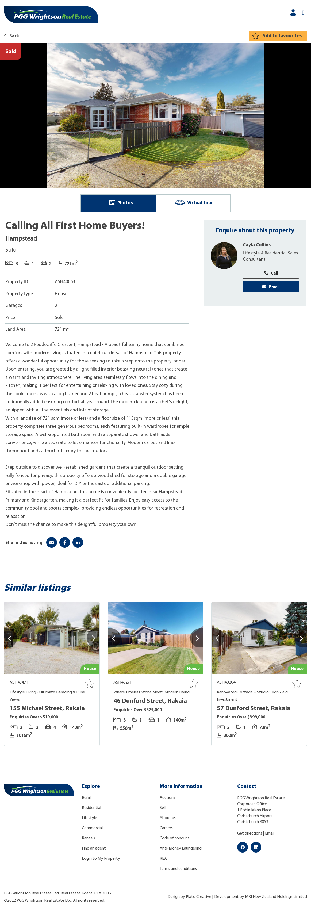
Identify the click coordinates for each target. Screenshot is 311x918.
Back (11, 36)
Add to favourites (282, 35)
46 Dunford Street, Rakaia (150, 701)
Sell (163, 808)
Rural (86, 798)
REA (163, 859)
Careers (166, 828)
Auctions (167, 798)
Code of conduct (174, 838)
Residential (91, 808)
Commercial (92, 828)
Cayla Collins (257, 245)
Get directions (249, 833)
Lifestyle (89, 818)
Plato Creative (198, 897)
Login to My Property (101, 859)
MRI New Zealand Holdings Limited (276, 897)
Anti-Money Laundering (181, 848)
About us (168, 818)
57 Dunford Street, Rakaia (253, 708)
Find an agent (94, 848)
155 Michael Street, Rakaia (47, 708)
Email (270, 287)
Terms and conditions (178, 869)
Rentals (88, 838)
